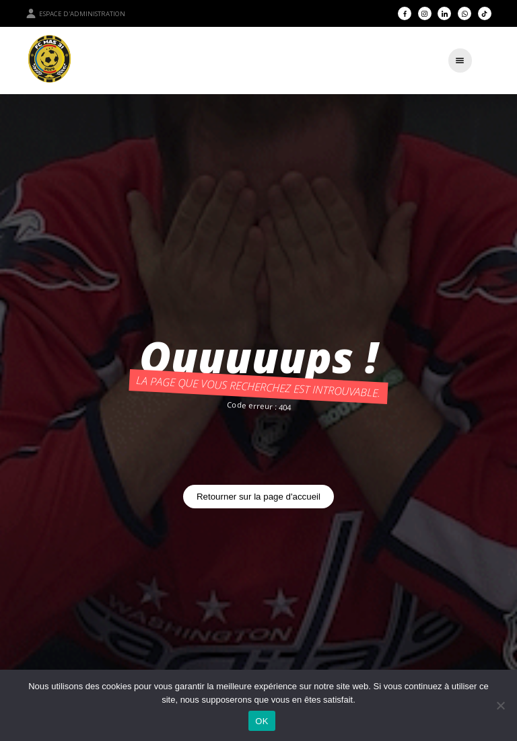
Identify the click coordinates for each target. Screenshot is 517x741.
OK (261, 721)
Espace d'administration (75, 13)
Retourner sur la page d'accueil (258, 497)
